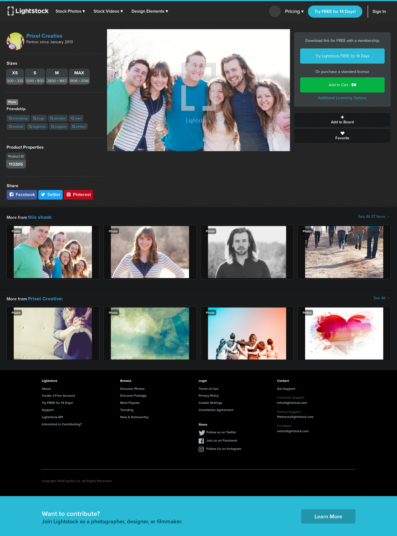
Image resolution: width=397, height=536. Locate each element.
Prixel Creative (44, 36)
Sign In (379, 11)
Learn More (328, 515)
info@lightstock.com (292, 401)
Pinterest (78, 194)
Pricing (294, 12)
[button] (71, 11)
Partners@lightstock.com (295, 415)
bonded (57, 118)
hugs (39, 118)
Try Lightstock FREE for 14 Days (342, 56)
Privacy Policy (209, 393)
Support (48, 408)
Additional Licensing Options (342, 98)
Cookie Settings (210, 401)
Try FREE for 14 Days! (335, 11)
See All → (382, 297)
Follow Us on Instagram (223, 447)
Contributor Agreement (216, 408)
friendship (18, 118)
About (46, 387)
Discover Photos (132, 387)
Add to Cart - (342, 85)
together (37, 126)
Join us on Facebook (221, 438)
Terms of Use (208, 387)
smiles (79, 126)
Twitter (50, 194)
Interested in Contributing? (62, 422)
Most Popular (130, 401)
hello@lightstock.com (293, 429)
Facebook (22, 194)
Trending (126, 408)
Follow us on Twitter (221, 430)
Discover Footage (133, 393)
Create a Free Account (58, 393)
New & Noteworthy (134, 415)
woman (16, 126)
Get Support (286, 387)
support (59, 126)
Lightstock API (52, 415)
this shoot (37, 216)
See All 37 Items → (374, 216)
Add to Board (342, 120)
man (76, 118)
